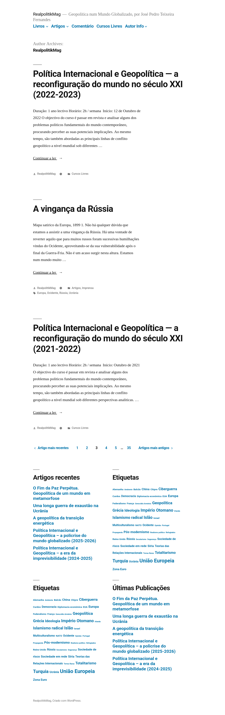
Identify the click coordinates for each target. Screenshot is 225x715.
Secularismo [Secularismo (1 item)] (141, 539)
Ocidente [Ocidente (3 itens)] (148, 525)
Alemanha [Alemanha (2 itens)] (117, 489)
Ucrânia (73, 293)
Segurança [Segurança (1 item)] (151, 539)
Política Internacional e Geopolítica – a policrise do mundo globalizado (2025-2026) (64, 535)
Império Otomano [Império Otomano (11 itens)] (157, 510)
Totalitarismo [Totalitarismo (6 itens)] (165, 553)
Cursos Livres (109, 26)
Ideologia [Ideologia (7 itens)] (132, 510)
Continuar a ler (48, 158)
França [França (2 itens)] (130, 503)
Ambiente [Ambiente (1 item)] (128, 489)
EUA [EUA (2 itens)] (164, 496)
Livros (38, 26)
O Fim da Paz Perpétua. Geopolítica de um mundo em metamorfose (61, 493)
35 (129, 448)
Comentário (83, 26)
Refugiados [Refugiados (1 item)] (170, 532)
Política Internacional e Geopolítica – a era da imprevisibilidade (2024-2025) (62, 553)
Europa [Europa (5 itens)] (173, 496)
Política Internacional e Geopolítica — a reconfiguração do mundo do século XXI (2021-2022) (108, 338)
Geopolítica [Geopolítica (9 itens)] (162, 503)
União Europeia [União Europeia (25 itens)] (156, 561)
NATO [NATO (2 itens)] (138, 525)
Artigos (58, 26)
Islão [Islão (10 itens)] (148, 517)
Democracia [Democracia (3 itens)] (128, 496)
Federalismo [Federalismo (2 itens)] (119, 503)
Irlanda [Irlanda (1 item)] (177, 511)
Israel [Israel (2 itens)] (156, 518)
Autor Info (134, 26)
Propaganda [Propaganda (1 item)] (117, 532)
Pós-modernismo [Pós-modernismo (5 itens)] (136, 532)
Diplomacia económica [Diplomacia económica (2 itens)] (149, 496)
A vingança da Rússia (73, 209)
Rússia (63, 293)
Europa (41, 293)
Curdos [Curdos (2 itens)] (116, 496)
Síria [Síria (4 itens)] (150, 546)
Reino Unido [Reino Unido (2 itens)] (119, 539)
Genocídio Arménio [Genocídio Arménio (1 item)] (143, 504)
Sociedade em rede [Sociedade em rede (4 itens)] (133, 546)
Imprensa (88, 288)
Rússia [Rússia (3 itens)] (131, 539)
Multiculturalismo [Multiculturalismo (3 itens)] (123, 525)
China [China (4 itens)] (146, 489)
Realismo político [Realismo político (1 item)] (157, 532)
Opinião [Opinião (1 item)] (158, 525)
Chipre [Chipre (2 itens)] (154, 489)
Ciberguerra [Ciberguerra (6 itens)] (168, 489)
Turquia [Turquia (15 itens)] (120, 560)
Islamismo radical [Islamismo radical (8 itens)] (127, 517)
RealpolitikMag (47, 14)
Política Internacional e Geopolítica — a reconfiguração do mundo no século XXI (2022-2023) (108, 84)
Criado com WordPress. (66, 700)
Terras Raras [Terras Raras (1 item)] (148, 553)
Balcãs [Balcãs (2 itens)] (137, 489)
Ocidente (52, 293)
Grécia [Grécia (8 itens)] (118, 510)
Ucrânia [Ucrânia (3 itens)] (134, 561)
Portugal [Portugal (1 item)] (165, 525)
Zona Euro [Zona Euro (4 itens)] (119, 569)
